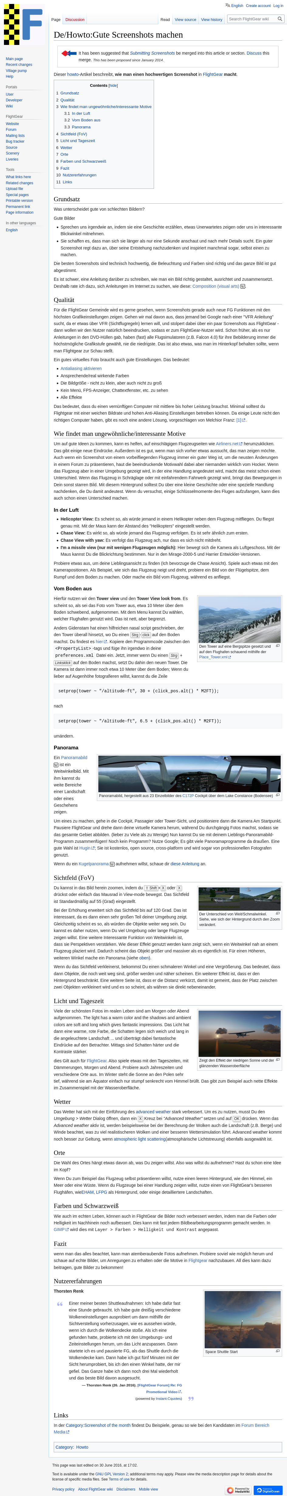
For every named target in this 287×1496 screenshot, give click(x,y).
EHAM (87, 1191)
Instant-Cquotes (168, 1397)
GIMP (59, 1228)
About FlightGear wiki (95, 1488)
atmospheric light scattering (140, 1138)
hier (99, 641)
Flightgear (198, 1259)
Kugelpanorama (94, 863)
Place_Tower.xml (213, 657)
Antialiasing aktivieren (80, 368)
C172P (188, 795)
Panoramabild (74, 757)
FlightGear (213, 74)
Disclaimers (125, 1488)
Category (64, 1446)
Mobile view (148, 1488)
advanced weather (153, 1111)
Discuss (254, 53)
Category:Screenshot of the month (98, 1424)
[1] (239, 420)
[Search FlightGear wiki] (256, 19)
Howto (82, 1446)
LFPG (101, 1191)
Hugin (85, 847)
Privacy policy (63, 1488)
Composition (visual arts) (216, 286)
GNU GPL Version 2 (111, 1473)
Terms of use (119, 1478)
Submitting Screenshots (152, 53)
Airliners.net (227, 443)
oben (144, 957)
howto (72, 74)
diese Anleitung (184, 863)
